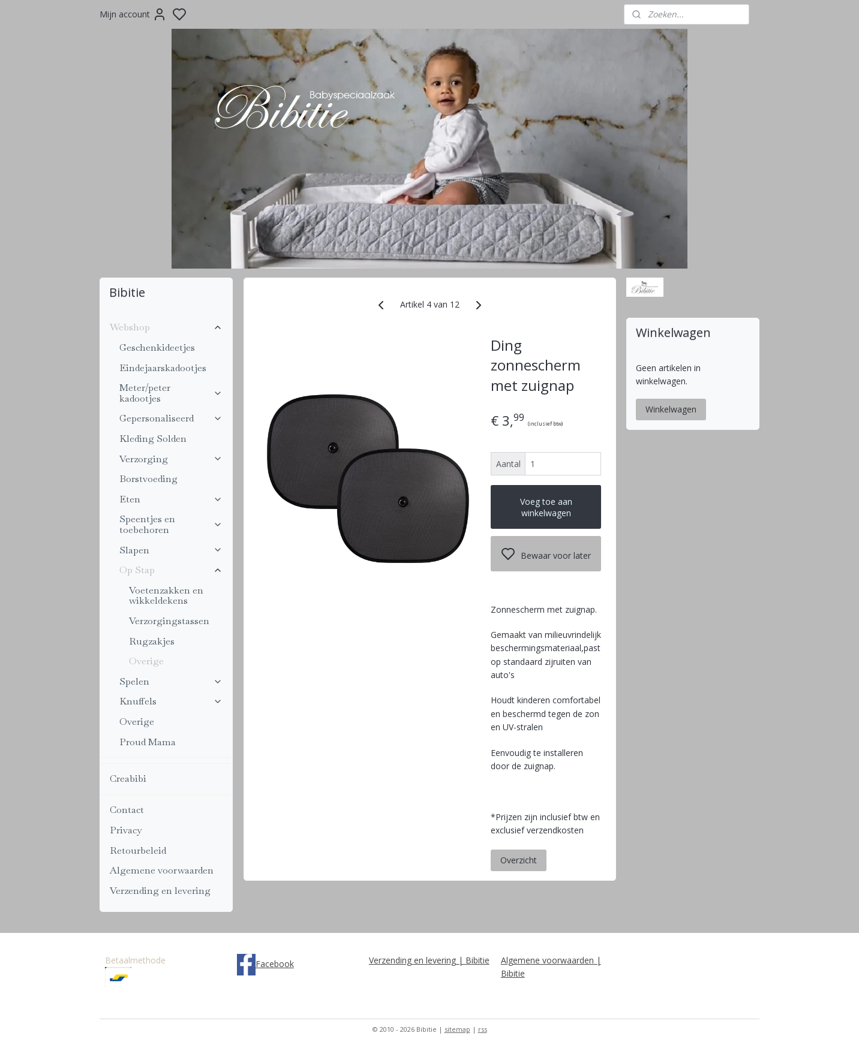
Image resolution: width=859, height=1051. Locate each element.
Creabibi (128, 778)
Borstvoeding (148, 478)
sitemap (457, 1029)
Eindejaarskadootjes (162, 368)
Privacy (126, 830)
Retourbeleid (138, 850)
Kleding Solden (153, 438)
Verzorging (171, 459)
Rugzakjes (152, 641)
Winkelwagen (670, 409)
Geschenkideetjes (157, 347)
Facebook (275, 963)
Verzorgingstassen (169, 621)
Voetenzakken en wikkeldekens (166, 595)
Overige (146, 661)
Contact (127, 809)
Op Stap (171, 570)
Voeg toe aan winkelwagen (545, 507)
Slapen (171, 550)
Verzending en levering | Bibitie (429, 960)
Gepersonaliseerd (171, 418)
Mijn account (133, 14)
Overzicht (518, 859)
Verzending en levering (160, 890)
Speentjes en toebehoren (171, 524)
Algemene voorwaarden (162, 870)
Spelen (171, 681)
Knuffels (171, 701)
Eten (171, 499)
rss (482, 1029)
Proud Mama (147, 742)
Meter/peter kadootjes (171, 393)
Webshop (166, 327)
